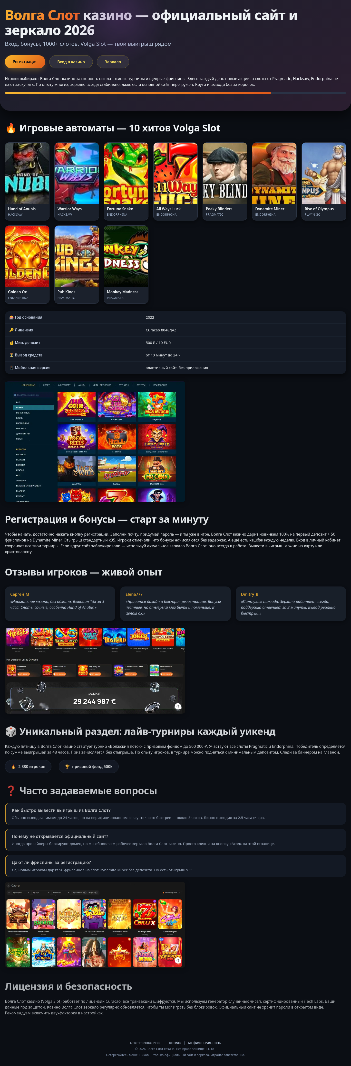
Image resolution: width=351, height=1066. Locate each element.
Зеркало (113, 61)
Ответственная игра (145, 1042)
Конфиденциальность (204, 1042)
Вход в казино (71, 61)
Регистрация (25, 61)
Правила (174, 1042)
